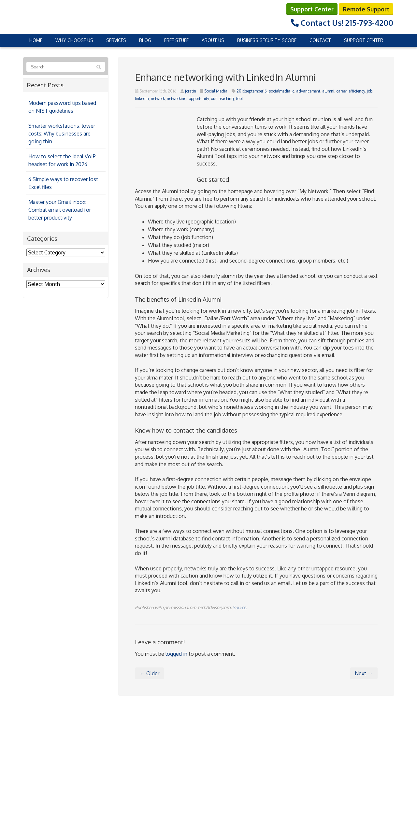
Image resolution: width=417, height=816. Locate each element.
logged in (176, 654)
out (214, 98)
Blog (145, 40)
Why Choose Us (74, 40)
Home (35, 40)
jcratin (190, 91)
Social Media (215, 91)
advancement (308, 91)
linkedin (142, 98)
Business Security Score (266, 40)
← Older (149, 673)
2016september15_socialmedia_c (265, 91)
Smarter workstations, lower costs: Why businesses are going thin (61, 133)
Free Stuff (176, 40)
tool (239, 98)
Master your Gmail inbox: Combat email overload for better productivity (59, 210)
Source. (240, 607)
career (341, 91)
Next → (364, 673)
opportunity (199, 98)
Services (116, 40)
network (158, 98)
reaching (226, 98)
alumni (328, 91)
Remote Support (366, 9)
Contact (320, 40)
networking (177, 98)
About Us (213, 40)
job (369, 91)
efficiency (357, 91)
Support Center (312, 9)
